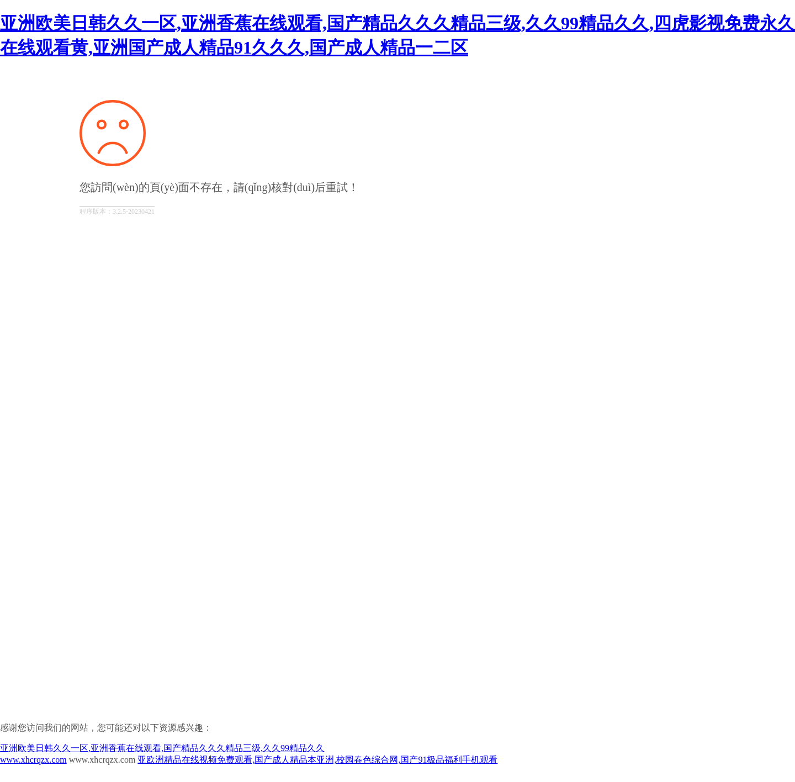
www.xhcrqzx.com (33, 759)
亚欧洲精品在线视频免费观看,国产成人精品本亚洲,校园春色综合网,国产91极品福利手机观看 (317, 759)
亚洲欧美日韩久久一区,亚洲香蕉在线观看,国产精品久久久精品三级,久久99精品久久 (162, 748)
